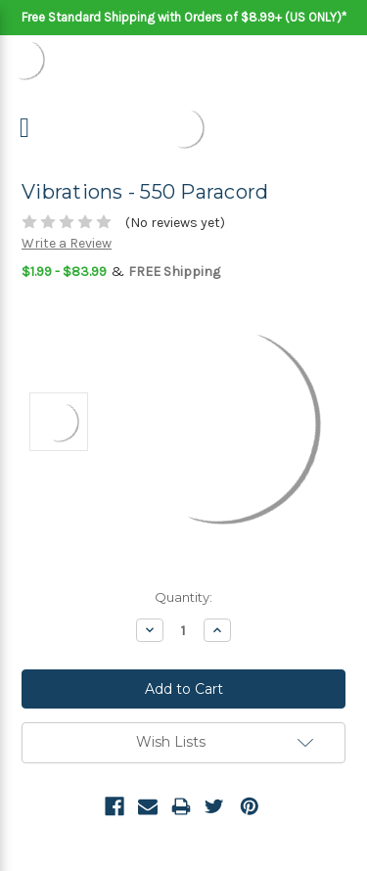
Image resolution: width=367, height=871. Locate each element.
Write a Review (67, 243)
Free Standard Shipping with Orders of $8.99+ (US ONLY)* (184, 17)
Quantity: (183, 597)
